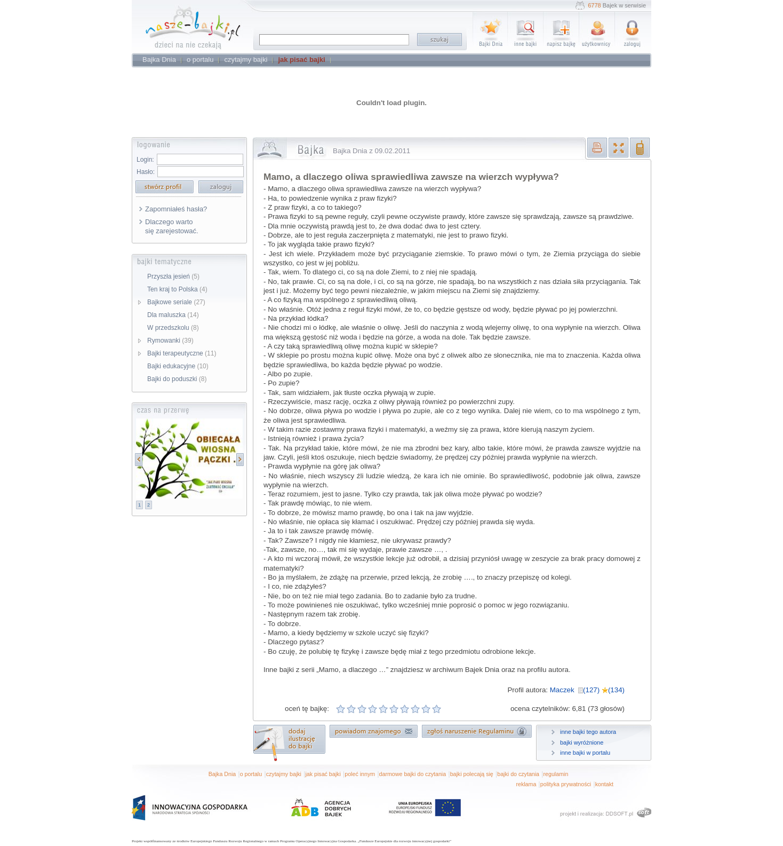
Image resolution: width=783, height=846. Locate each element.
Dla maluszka (173, 315)
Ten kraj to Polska (177, 289)
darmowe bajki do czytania (412, 774)
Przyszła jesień (173, 276)
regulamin (556, 774)
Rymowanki (170, 340)
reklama (526, 784)
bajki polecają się (471, 774)
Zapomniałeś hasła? (176, 209)
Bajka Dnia (222, 774)
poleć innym (360, 774)
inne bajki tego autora (588, 732)
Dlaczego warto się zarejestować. (171, 226)
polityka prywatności (565, 784)
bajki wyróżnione (581, 742)
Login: (145, 159)
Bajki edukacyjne (178, 366)
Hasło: (146, 172)
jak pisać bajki (322, 774)
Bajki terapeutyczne (181, 353)
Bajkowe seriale (176, 302)
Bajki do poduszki (176, 379)
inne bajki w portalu (585, 752)
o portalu (251, 774)
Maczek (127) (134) (587, 690)
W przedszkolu (173, 327)
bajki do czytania (518, 774)
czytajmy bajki (283, 774)
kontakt (604, 784)
